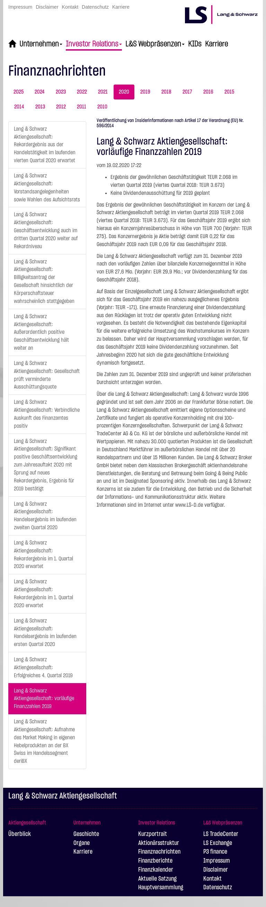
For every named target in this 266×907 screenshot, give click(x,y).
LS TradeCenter (220, 834)
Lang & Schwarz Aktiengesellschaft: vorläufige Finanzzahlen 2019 (44, 698)
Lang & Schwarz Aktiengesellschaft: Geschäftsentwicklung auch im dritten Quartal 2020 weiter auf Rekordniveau (46, 230)
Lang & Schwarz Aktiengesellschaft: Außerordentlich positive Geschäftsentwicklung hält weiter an (41, 332)
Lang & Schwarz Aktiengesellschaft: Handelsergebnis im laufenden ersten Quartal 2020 (45, 632)
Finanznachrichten (159, 852)
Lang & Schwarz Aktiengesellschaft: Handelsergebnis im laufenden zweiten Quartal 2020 (45, 516)
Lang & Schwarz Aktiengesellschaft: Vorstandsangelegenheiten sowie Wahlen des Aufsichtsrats (47, 187)
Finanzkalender (155, 870)
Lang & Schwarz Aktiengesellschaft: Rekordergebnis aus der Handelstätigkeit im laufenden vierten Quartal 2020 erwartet (45, 144)
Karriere (121, 7)
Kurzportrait (152, 834)
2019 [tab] (145, 92)
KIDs (195, 44)
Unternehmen (40, 44)
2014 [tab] (19, 107)
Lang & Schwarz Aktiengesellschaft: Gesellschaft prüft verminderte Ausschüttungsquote (47, 375)
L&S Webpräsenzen (155, 44)
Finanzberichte (155, 861)
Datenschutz (95, 7)
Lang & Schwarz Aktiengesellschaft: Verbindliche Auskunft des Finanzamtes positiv (47, 414)
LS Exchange (217, 843)
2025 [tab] (19, 92)
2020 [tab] (124, 92)
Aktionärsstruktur (158, 843)
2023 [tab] (61, 92)
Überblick (19, 834)
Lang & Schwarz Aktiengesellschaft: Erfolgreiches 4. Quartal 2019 (43, 667)
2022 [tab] (82, 92)
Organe (81, 843)
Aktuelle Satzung (157, 879)
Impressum (20, 7)
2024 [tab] (40, 92)
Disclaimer (47, 7)
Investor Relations (94, 44)
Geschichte (86, 834)
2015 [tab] (229, 92)
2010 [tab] (102, 107)
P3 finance (215, 852)
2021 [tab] (103, 92)
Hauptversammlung (160, 887)
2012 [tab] (61, 107)
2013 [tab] (40, 107)
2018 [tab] (166, 92)
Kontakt (70, 7)
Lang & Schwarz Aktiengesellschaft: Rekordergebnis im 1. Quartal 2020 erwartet (43, 554)
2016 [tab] (208, 92)
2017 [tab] (187, 92)
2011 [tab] (81, 107)
